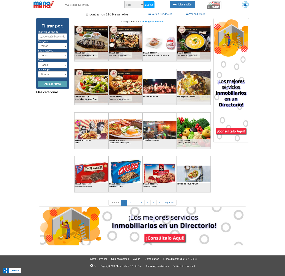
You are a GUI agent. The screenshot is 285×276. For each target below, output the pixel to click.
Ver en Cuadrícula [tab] (160, 14)
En (93, 265)
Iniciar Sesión (182, 4)
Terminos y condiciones (157, 266)
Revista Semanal (97, 258)
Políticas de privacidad (184, 266)
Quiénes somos (120, 258)
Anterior (115, 202)
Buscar (149, 4)
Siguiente (169, 202)
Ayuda (136, 258)
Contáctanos (152, 258)
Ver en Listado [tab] (195, 14)
